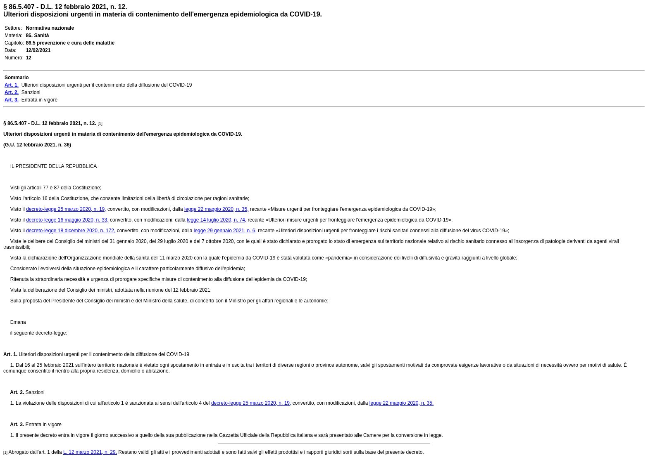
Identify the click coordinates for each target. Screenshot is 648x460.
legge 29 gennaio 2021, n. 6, (225, 231)
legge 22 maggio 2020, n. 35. (401, 403)
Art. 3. (13, 424)
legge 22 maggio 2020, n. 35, (216, 209)
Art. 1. (10, 354)
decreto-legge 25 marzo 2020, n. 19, (66, 209)
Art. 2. (13, 392)
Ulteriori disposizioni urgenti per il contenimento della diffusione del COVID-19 (103, 354)
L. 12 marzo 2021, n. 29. (90, 452)
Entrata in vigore (43, 424)
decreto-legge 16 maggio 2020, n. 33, (67, 220)
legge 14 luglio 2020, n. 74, (216, 220)
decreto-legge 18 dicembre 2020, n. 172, (70, 231)
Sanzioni (34, 392)
